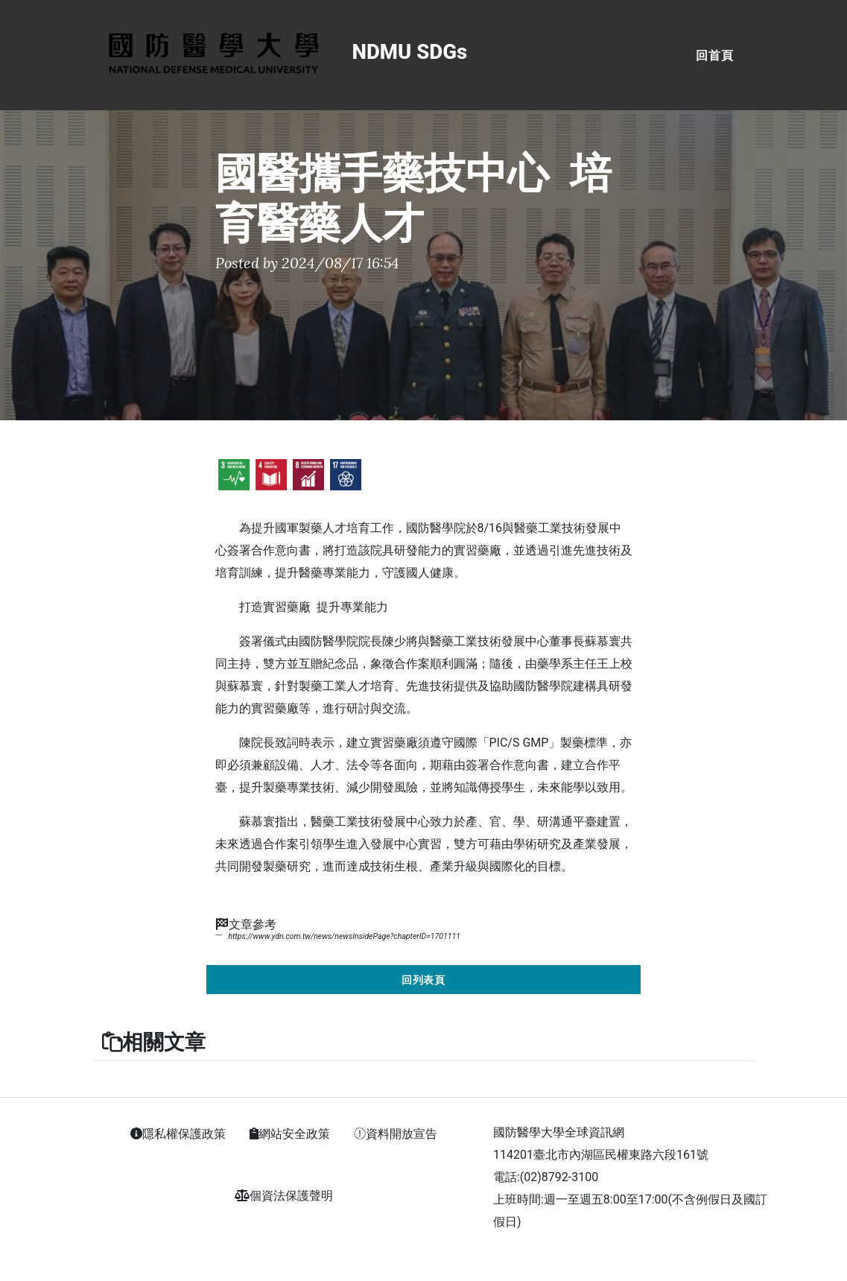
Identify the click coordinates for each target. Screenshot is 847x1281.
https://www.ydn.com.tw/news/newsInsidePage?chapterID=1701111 (344, 936)
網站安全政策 (290, 1134)
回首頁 (715, 55)
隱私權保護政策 (178, 1134)
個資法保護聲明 (284, 1196)
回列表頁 (424, 979)
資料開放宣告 (395, 1134)
